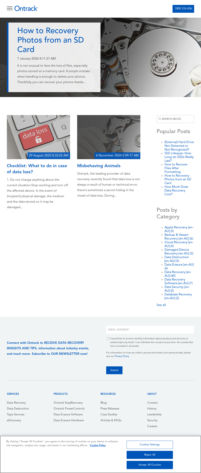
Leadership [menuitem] (154, 414)
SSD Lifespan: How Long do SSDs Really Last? (179, 157)
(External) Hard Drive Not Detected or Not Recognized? (179, 146)
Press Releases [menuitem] (109, 408)
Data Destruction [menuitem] (18, 408)
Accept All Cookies (150, 465)
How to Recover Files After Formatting (176, 168)
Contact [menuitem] (152, 402)
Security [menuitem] (152, 420)
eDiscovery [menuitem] (14, 420)
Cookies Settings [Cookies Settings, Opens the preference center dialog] (150, 444)
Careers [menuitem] (152, 426)
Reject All (149, 455)
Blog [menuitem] (103, 402)
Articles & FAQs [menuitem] (110, 420)
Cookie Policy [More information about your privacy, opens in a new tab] (98, 445)
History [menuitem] (151, 408)
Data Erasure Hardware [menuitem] (69, 420)
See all (161, 305)
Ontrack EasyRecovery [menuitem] (68, 402)
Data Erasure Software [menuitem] (68, 414)
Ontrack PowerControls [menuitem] (69, 408)
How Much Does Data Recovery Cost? (176, 190)
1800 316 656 (183, 8)
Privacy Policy (122, 356)
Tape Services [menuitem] (15, 414)
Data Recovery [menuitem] (16, 402)
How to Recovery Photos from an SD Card (177, 179)
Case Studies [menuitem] (108, 414)
